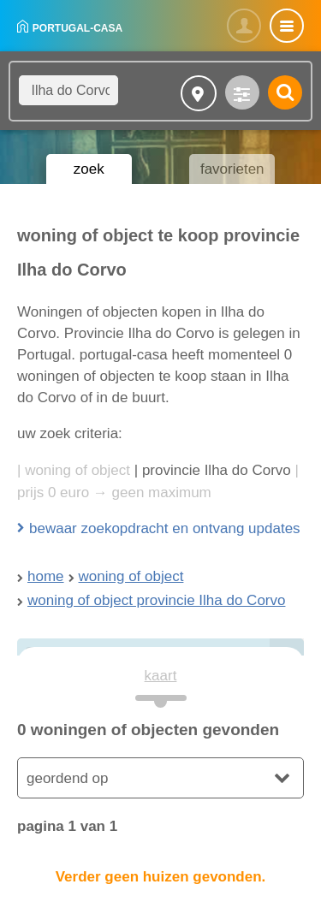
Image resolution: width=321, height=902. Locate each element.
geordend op (67, 778)
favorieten (232, 169)
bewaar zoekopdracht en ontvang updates (164, 528)
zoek (89, 169)
